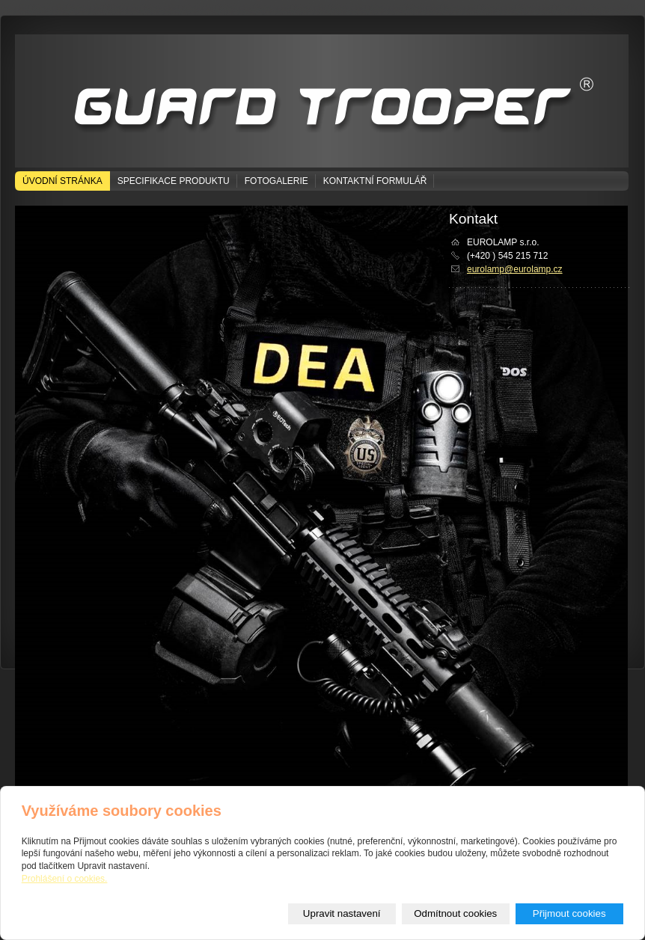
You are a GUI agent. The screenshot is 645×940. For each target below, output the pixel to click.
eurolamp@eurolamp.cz (515, 269)
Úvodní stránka (62, 181)
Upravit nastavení (342, 913)
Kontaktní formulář (375, 181)
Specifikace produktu (173, 181)
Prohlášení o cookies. (65, 878)
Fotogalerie (276, 181)
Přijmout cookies (569, 913)
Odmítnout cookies (455, 913)
